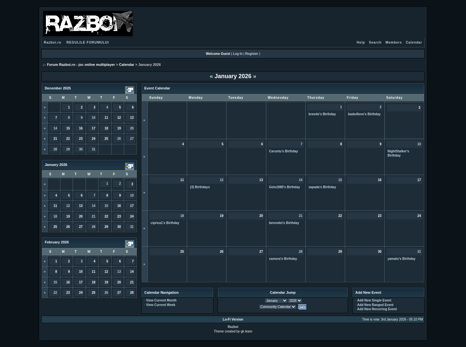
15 (106, 206)
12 (68, 206)
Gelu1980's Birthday (284, 187)
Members (394, 42)
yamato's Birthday (401, 258)
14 (55, 128)
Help (361, 42)
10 (93, 117)
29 (68, 149)
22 (55, 292)
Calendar (414, 42)
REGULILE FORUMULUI (88, 42)
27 (132, 138)
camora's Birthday (283, 258)
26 (119, 138)
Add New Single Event (374, 300)
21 (93, 216)
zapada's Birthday (322, 187)
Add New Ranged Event (375, 305)
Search (375, 42)
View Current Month (161, 300)
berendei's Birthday (284, 223)
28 (55, 149)
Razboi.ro (52, 42)
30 (80, 149)
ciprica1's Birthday (165, 223)
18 (55, 216)
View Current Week (160, 305)
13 (119, 271)
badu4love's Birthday (364, 114)
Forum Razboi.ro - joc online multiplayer (81, 64)
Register (251, 54)
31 (93, 149)
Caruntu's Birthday (283, 151)
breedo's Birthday (322, 114)
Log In (238, 54)
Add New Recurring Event (377, 309)
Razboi (233, 327)
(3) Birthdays (200, 187)
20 (132, 128)
